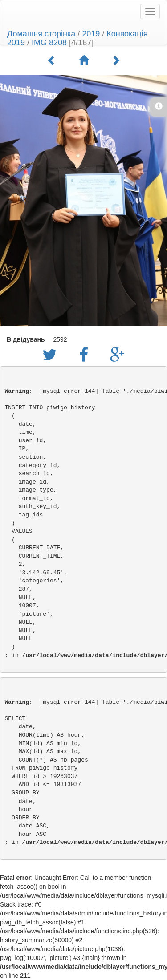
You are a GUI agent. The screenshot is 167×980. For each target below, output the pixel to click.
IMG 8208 (49, 42)
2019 (91, 33)
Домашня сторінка (41, 33)
